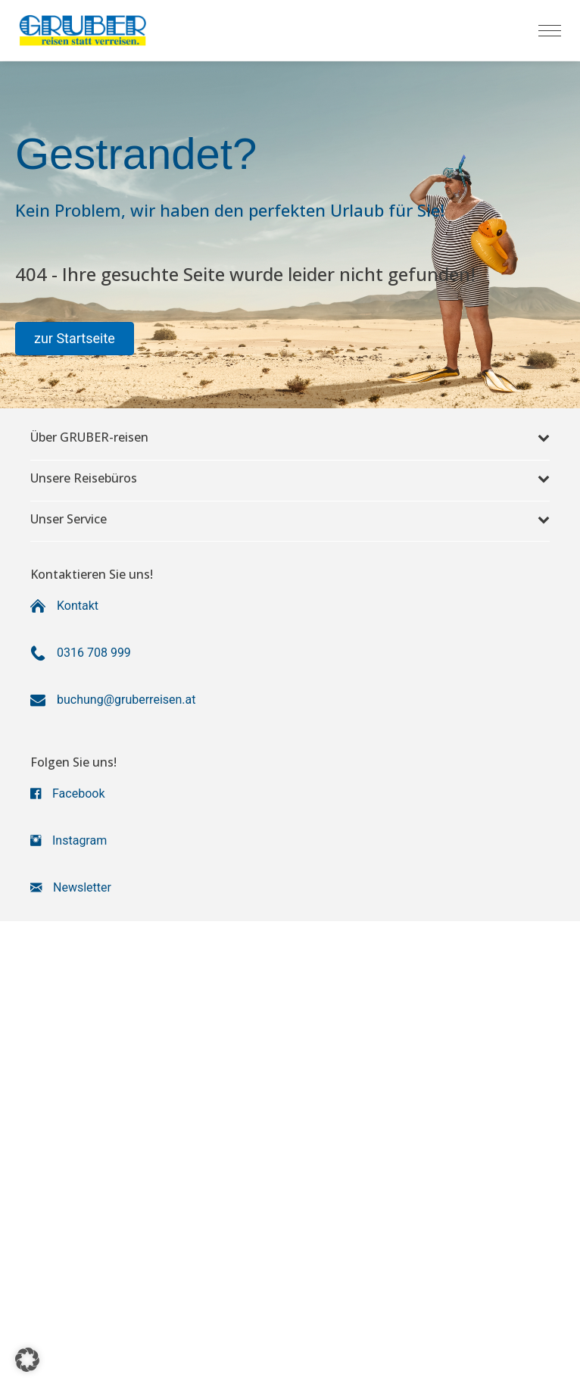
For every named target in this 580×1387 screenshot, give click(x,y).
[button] (74, 338)
